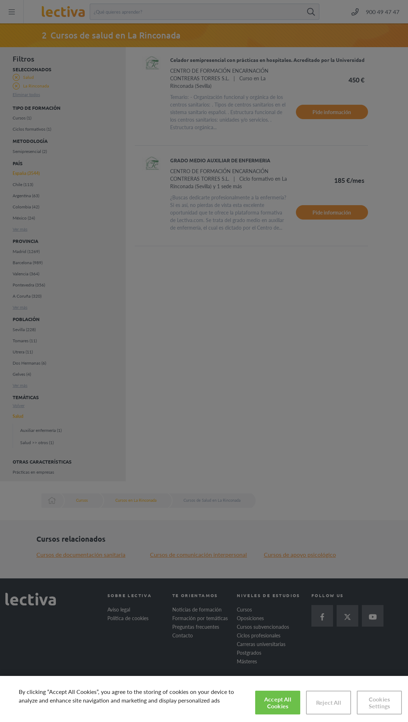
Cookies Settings (379, 702)
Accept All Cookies (277, 702)
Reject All (328, 702)
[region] (204, 699)
